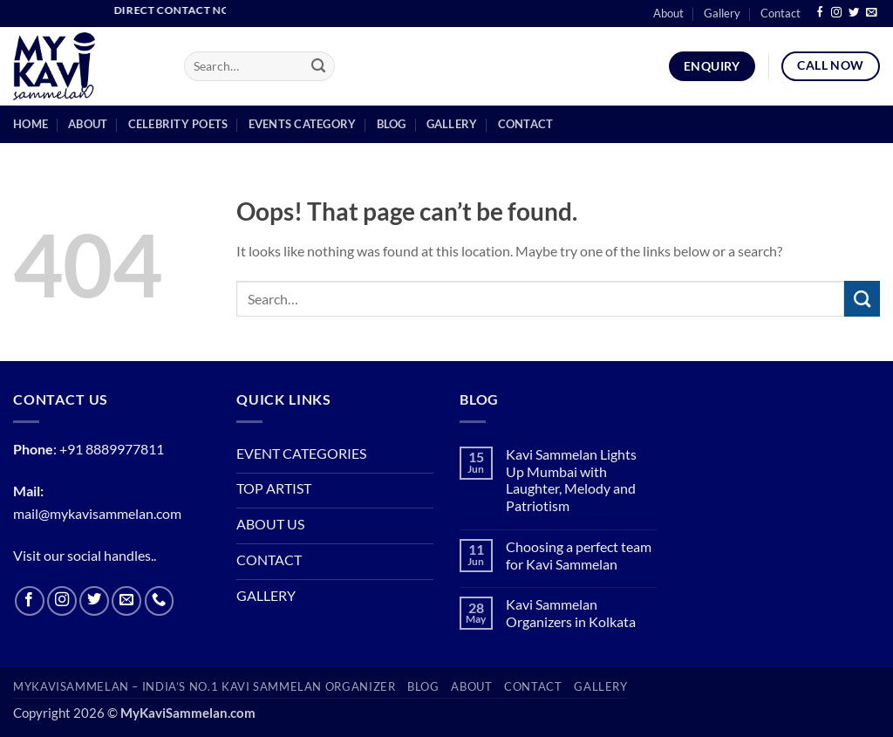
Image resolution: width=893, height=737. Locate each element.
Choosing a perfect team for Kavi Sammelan (578, 556)
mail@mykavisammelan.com (97, 513)
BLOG (423, 686)
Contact (780, 13)
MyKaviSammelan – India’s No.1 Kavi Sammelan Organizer (204, 686)
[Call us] (159, 601)
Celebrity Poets (178, 124)
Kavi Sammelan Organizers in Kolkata (571, 614)
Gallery (722, 13)
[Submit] (318, 66)
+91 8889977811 (111, 449)
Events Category (303, 124)
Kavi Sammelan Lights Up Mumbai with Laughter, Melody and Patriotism (571, 481)
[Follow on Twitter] (854, 13)
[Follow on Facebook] (820, 13)
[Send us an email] (871, 13)
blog (391, 124)
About (668, 13)
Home (30, 124)
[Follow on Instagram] (836, 13)
